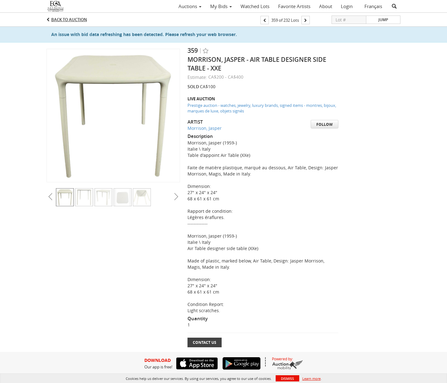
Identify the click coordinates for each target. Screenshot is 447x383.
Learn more (311, 378)
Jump (383, 19)
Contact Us (204, 342)
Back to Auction (69, 19)
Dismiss (287, 378)
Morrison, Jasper (204, 128)
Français (373, 6)
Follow (324, 124)
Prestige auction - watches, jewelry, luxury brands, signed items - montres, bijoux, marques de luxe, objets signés (261, 108)
